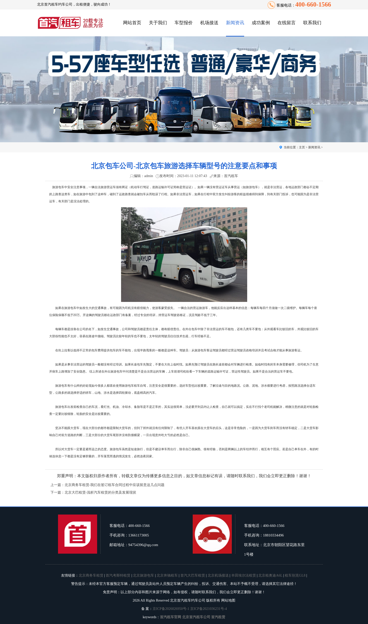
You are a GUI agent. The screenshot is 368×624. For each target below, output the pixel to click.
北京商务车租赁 (91, 575)
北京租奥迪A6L (270, 575)
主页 (302, 147)
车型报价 (184, 22)
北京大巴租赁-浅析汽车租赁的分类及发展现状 (100, 492)
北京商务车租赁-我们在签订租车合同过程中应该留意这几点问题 (115, 485)
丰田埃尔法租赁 (243, 575)
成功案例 (261, 22)
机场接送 (209, 22)
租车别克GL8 (295, 575)
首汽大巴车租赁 (192, 575)
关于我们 (158, 22)
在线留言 (286, 22)
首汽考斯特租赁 (118, 575)
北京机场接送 (218, 575)
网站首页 (132, 22)
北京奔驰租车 (167, 575)
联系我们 (312, 22)
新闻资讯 (235, 22)
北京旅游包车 (143, 575)
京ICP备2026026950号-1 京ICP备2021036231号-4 (190, 609)
